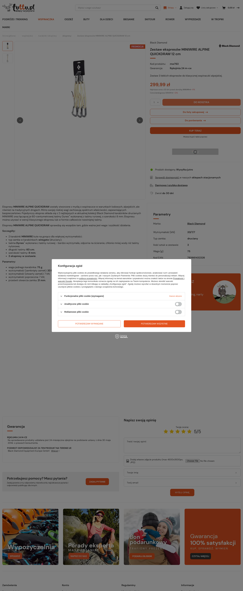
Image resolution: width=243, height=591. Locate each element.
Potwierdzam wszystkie (154, 323)
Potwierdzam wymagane (89, 323)
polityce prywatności (88, 278)
